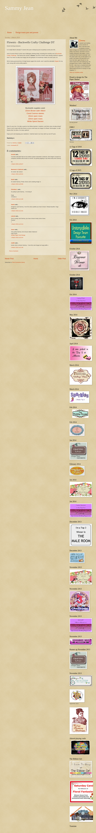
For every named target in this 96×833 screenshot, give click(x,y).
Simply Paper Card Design (18, 235)
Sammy (83, 40)
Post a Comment (13, 251)
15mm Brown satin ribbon (35, 111)
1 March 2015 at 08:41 (17, 174)
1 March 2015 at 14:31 (17, 210)
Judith (13, 243)
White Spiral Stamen (35, 121)
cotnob (13, 216)
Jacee (12, 229)
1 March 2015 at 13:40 (17, 199)
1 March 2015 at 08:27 (17, 164)
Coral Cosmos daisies (35, 113)
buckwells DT (14, 145)
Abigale (57, 61)
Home (9, 32)
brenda (13, 154)
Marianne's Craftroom (17, 169)
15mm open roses (35, 116)
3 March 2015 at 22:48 (17, 247)
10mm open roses (35, 119)
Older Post (62, 259)
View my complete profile (76, 72)
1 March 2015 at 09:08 (17, 184)
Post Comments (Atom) (18, 262)
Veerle (13, 204)
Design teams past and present (27, 32)
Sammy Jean (19, 8)
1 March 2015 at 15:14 (17, 224)
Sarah (12, 179)
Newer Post (9, 259)
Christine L (14, 189)
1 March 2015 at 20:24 (17, 237)
